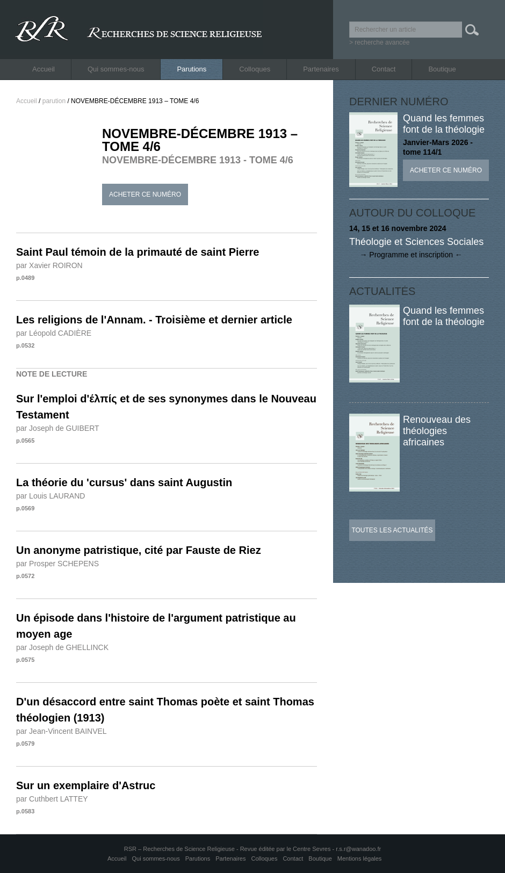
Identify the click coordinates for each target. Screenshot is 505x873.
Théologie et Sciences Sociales (416, 241)
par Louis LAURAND (50, 496)
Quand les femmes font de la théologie (444, 124)
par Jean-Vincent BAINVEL (61, 731)
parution (54, 101)
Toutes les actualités (391, 530)
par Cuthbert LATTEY (52, 799)
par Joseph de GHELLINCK (62, 647)
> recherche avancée (379, 42)
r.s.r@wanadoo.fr (358, 849)
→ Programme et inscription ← (406, 254)
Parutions (191, 69)
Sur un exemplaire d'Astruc (85, 785)
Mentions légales (359, 858)
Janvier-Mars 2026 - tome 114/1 (438, 147)
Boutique (442, 69)
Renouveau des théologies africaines (437, 431)
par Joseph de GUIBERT (57, 428)
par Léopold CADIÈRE (53, 333)
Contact (384, 69)
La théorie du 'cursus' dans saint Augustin (124, 482)
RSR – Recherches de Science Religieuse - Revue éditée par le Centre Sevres (228, 849)
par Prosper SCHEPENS (57, 563)
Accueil (43, 69)
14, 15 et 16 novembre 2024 (397, 228)
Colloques (254, 69)
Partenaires (320, 69)
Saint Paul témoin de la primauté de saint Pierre (137, 252)
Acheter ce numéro (145, 194)
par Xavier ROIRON (49, 265)
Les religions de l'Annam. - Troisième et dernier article (154, 320)
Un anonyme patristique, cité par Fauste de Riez (138, 550)
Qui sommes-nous (116, 69)
